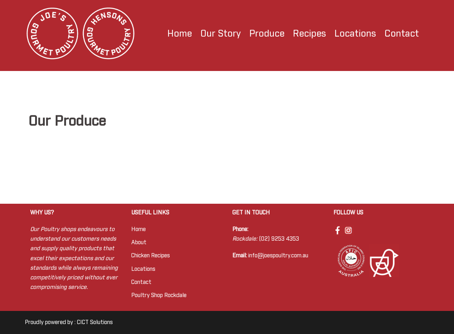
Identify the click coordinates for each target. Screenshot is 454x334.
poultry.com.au (290, 255)
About (138, 242)
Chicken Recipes (150, 255)
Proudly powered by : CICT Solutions (69, 322)
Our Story (220, 33)
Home (179, 33)
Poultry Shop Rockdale (159, 295)
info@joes (260, 255)
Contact (401, 33)
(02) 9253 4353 (279, 239)
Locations (355, 33)
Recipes (309, 33)
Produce (266, 33)
